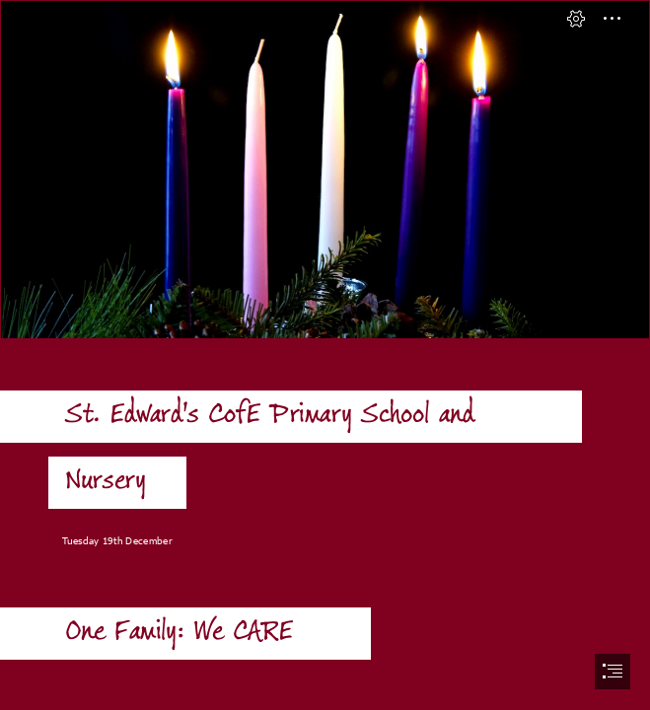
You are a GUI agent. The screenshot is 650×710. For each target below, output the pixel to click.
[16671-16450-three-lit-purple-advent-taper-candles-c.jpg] (325, 169)
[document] (325, 355)
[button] (576, 18)
